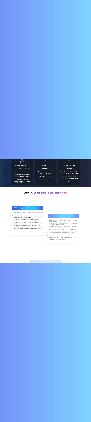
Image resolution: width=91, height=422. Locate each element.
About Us (23, 5)
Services (29, 5)
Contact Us (63, 5)
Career (49, 405)
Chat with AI (84, 418)
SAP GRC (25, 30)
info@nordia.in (54, 1)
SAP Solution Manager (39, 404)
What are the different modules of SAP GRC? (23, 372)
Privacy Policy (51, 411)
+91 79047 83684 (74, 1)
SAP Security (19, 30)
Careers (53, 5)
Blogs (58, 5)
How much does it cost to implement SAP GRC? (23, 375)
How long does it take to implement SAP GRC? (23, 378)
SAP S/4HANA (38, 407)
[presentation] (66, 337)
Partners (50, 409)
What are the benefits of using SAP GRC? (22, 369)
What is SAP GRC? (16, 361)
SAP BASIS (37, 402)
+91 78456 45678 (15, 406)
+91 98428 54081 (64, 1)
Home (18, 5)
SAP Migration (37, 5)
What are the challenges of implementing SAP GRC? (24, 381)
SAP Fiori (37, 405)
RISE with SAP (46, 5)
